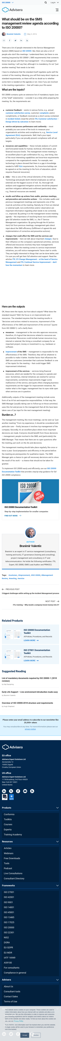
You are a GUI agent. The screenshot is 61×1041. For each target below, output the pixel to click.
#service (21, 578)
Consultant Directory (14, 878)
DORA (7, 942)
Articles (7, 848)
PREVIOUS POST (11, 589)
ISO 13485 (9, 917)
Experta (8, 829)
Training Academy (13, 834)
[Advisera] (9, 10)
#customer (13, 575)
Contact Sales (11, 996)
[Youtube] (25, 791)
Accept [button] (24, 1035)
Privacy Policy (18, 1021)
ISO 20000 (27, 51)
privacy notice (30, 729)
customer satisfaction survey (18, 113)
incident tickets (14, 119)
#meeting (12, 578)
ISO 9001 (8, 902)
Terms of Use (10, 1001)
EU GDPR (8, 947)
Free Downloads (12, 858)
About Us (8, 986)
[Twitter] (11, 791)
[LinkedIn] (4, 791)
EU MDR (8, 952)
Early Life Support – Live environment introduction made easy (30, 692)
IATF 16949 (9, 957)
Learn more (31, 640)
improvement (11, 352)
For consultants (11, 967)
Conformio (9, 814)
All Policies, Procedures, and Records (38, 637)
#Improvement (24, 575)
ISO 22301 (9, 932)
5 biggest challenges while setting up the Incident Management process (30, 593)
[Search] (45, 2)
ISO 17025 (9, 922)
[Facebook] (18, 791)
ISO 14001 (9, 907)
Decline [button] (36, 1035)
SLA (20, 166)
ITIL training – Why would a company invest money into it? (36, 605)
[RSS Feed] (32, 791)
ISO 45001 (9, 912)
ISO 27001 (9, 892)
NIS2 (6, 937)
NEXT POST (52, 601)
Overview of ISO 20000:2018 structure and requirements (27, 703)
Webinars (8, 853)
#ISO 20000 (35, 575)
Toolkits (8, 819)
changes (48, 239)
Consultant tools (12, 991)
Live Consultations (13, 873)
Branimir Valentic (11, 34)
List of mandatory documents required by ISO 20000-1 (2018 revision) (29, 679)
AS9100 (8, 962)
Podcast (8, 868)
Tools (6, 863)
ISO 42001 (9, 897)
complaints (44, 113)
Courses (8, 824)
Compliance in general (15, 972)
